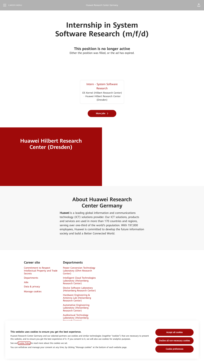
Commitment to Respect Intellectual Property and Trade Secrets (41, 270)
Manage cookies (33, 291)
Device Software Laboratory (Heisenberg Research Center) (79, 289)
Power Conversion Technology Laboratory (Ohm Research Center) (79, 270)
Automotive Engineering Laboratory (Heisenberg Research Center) (76, 308)
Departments (31, 277)
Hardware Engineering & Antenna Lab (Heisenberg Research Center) (77, 298)
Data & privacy (32, 286)
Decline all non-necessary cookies (174, 340)
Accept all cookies (174, 332)
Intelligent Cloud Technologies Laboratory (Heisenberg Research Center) (79, 280)
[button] (198, 5)
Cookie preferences (174, 349)
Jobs (26, 282)
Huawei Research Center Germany (102, 5)
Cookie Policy (24, 343)
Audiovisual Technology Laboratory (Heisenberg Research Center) (75, 318)
